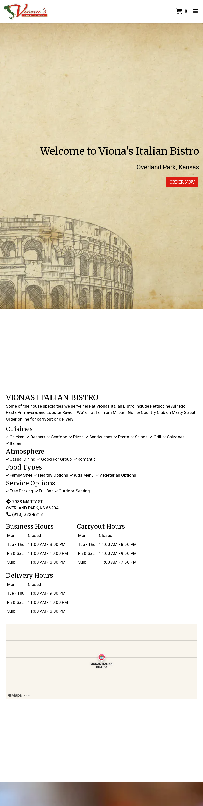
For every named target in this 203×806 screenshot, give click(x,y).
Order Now (182, 182)
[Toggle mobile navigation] (195, 11)
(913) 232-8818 (24, 514)
